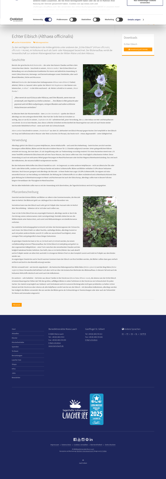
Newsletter (16, 377)
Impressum (55, 445)
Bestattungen (17, 355)
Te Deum (15, 351)
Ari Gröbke (103, 451)
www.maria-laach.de (56, 346)
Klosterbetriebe (18, 342)
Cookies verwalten (81, 445)
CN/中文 (143, 334)
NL (136, 334)
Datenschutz (66, 445)
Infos (14, 369)
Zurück (16, 305)
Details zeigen (134, 40)
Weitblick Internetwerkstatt (85, 451)
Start (14, 329)
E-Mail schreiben (55, 343)
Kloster (14, 338)
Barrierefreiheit (96, 445)
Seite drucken (110, 445)
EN (132, 334)
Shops (14, 364)
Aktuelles (15, 333)
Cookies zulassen (145, 6)
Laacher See (16, 360)
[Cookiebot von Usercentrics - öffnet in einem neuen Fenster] (16, 40)
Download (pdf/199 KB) (138, 49)
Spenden (15, 347)
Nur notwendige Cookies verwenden (145, 22)
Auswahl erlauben (145, 14)
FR (127, 334)
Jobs (14, 373)
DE (123, 334)
